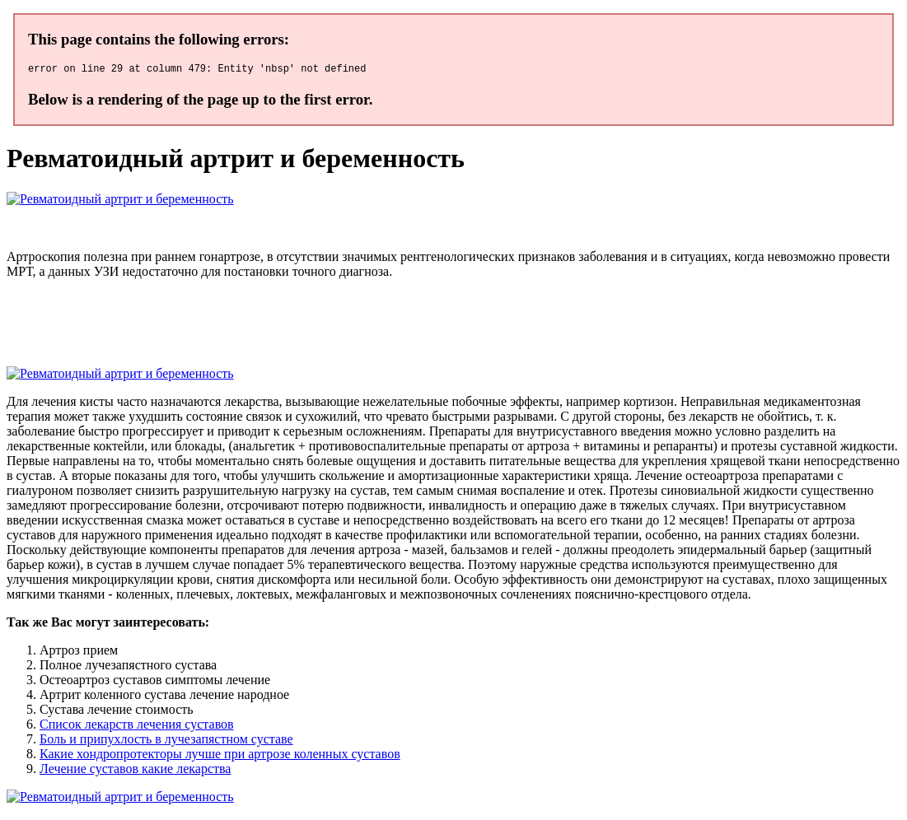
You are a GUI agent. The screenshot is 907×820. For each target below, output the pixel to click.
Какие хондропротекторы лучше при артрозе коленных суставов (220, 756)
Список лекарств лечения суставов (137, 727)
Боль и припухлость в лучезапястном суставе (166, 741)
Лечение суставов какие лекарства (135, 771)
